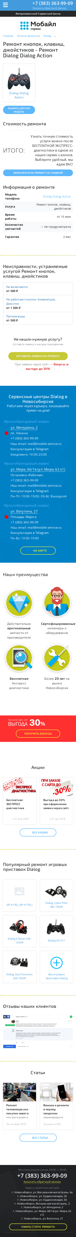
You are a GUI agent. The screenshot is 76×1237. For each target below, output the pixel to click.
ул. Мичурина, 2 (24, 427)
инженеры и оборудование (58, 628)
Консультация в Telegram (30, 449)
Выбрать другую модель (19, 110)
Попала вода (15, 316)
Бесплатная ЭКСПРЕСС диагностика (15, 804)
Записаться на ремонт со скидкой (38, 172)
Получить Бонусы (38, 733)
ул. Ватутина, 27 (24, 511)
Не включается (17, 287)
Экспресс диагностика (19, 683)
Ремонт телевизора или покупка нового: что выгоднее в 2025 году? (17, 1113)
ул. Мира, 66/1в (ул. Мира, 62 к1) (38, 469)
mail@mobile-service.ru (44, 444)
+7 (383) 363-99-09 (52, 3)
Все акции (36, 832)
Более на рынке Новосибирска (57, 683)
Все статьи (36, 1137)
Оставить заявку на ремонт (38, 356)
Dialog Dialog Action (57, 196)
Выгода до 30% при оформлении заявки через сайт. (56, 804)
